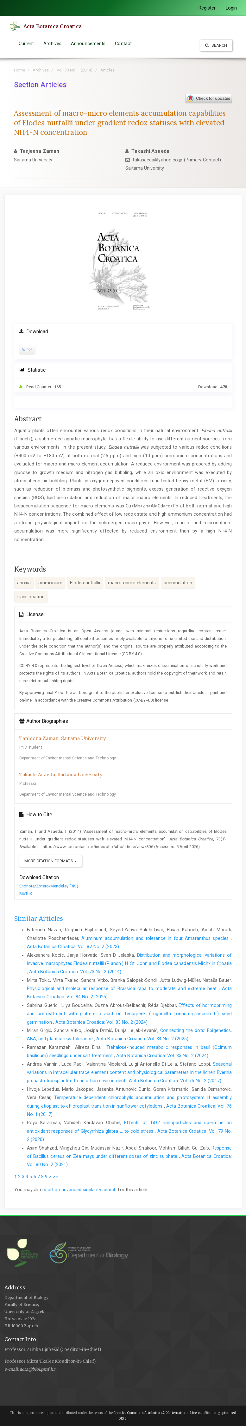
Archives (52, 43)
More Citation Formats (50, 861)
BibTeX (25, 893)
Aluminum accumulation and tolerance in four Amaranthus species (156, 938)
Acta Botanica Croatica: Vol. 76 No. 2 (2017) (175, 1080)
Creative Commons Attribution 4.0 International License (157, 1413)
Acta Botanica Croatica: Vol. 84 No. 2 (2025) (142, 1038)
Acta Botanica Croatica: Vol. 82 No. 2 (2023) (73, 946)
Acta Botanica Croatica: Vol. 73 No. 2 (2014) (75, 971)
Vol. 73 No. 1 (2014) (75, 70)
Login (231, 7)
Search (216, 45)
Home (19, 70)
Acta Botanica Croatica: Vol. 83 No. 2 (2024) (101, 1022)
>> (55, 1176)
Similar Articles (38, 918)
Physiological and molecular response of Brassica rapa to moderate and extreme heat (123, 988)
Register (207, 7)
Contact (123, 43)
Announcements (88, 43)
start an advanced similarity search (80, 1189)
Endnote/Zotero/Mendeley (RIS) (49, 886)
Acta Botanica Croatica (54, 26)
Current (26, 43)
